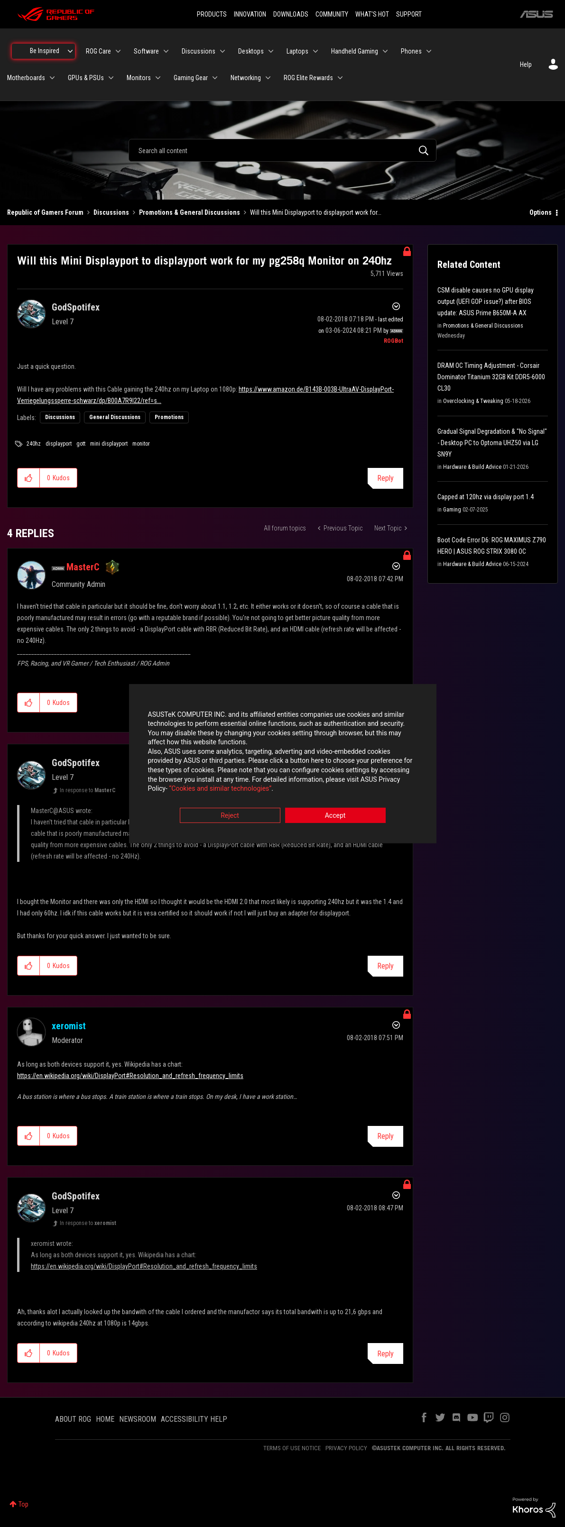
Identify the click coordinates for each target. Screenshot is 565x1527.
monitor (141, 443)
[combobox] (282, 150)
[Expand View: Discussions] (222, 51)
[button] (29, 477)
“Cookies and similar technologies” (220, 789)
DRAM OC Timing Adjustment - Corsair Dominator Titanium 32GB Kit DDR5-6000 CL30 (491, 377)
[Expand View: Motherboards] (52, 77)
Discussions (111, 212)
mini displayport (109, 443)
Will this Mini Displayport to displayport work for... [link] (315, 212)
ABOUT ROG (73, 1419)
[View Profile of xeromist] (69, 1026)
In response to (88, 790)
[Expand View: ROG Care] (118, 51)
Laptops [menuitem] (297, 51)
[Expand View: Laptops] (315, 51)
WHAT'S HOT (372, 14)
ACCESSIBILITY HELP (194, 1419)
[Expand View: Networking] (268, 77)
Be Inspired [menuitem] (44, 51)
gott (80, 443)
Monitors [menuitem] (139, 78)
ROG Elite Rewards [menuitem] (308, 78)
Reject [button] (230, 816)
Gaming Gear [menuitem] (191, 78)
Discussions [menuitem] (198, 51)
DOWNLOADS (290, 14)
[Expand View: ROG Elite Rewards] (340, 77)
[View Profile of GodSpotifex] (76, 307)
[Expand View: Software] (166, 51)
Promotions (169, 417)
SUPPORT (409, 14)
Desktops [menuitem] (251, 51)
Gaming (452, 509)
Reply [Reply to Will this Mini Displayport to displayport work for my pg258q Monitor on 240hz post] (385, 478)
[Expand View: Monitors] (158, 77)
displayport (59, 443)
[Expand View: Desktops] (271, 51)
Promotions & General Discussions (189, 212)
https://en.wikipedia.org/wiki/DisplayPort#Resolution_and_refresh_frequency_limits (130, 1075)
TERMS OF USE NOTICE (292, 1448)
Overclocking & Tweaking (473, 401)
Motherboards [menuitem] (26, 78)
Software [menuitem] (146, 51)
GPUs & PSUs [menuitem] (86, 78)
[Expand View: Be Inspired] (70, 51)
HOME (105, 1419)
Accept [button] (335, 816)
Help (526, 64)
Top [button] (23, 1504)
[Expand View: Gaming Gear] (215, 77)
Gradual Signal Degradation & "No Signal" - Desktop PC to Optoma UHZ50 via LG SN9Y (492, 443)
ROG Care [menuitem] (98, 51)
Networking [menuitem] (246, 78)
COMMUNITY (331, 14)
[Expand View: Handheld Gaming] (385, 51)
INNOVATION (250, 14)
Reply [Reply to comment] (385, 965)
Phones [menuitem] (411, 51)
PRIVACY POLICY (346, 1448)
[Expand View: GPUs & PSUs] (111, 77)
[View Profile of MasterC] (82, 567)
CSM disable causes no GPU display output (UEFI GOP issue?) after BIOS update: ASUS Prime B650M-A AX (485, 301)
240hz (34, 443)
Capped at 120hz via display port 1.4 (485, 497)
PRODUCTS (212, 14)
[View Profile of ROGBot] (393, 341)
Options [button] (540, 212)
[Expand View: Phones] (429, 51)
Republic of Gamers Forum (45, 212)
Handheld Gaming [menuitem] (354, 51)
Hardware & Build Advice (472, 467)
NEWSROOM (137, 1419)
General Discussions (114, 417)
